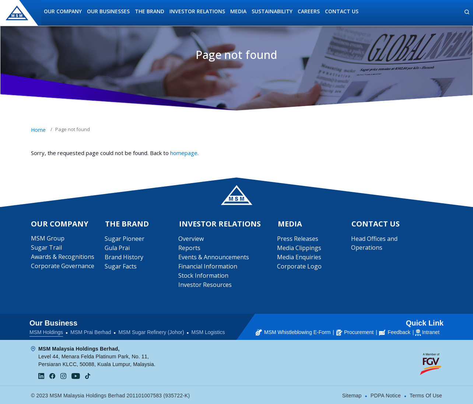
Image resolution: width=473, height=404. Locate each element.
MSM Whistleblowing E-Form (293, 331)
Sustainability (272, 11)
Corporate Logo (299, 267)
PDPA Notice (386, 395)
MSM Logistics (208, 331)
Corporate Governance (62, 266)
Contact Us (341, 11)
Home (38, 129)
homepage (183, 153)
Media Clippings (299, 248)
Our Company (63, 11)
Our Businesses (108, 11)
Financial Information (208, 267)
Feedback (394, 331)
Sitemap (352, 395)
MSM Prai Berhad (90, 331)
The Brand (149, 11)
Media (238, 11)
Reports (190, 248)
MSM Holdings (46, 331)
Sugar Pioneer (124, 239)
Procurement (355, 331)
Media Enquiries (299, 257)
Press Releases (298, 239)
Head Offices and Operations (374, 243)
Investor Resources (205, 285)
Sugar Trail (46, 248)
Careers (309, 11)
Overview (191, 239)
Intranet (430, 331)
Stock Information (204, 276)
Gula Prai (117, 248)
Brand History (124, 257)
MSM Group (47, 239)
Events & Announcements (214, 257)
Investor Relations (197, 11)
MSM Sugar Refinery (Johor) (151, 331)
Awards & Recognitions (62, 257)
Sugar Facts (121, 267)
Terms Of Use (426, 395)
